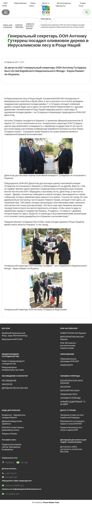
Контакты (46, 18)
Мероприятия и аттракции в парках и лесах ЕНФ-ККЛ (72, 422)
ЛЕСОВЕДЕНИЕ (9, 380)
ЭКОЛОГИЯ (7, 384)
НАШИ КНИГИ (66, 365)
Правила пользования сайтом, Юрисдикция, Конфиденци (11, 447)
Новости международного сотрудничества (13, 362)
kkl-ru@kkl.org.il (9, 477)
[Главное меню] (6, 12)
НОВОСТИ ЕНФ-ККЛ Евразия (73, 333)
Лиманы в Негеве (9, 433)
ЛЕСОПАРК (65, 387)
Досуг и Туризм (45, 4)
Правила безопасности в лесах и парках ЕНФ (71, 428)
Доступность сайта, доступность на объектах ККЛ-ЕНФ (71, 449)
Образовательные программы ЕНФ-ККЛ (69, 360)
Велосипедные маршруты (63, 4)
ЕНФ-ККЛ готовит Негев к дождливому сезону (13, 428)
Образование (20, 3)
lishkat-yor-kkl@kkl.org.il (13, 485)
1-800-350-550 (9, 473)
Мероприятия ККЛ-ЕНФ (12, 339)
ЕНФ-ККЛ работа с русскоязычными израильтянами (68, 345)
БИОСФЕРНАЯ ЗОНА (69, 390)
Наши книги (32, 4)
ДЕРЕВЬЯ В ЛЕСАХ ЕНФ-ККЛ (15, 388)
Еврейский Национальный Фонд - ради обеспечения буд (14, 334)
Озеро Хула (82, 4)
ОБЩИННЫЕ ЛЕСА (68, 394)
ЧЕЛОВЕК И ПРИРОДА (70, 398)
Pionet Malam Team (51, 502)
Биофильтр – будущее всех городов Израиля (13, 416)
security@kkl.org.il (10, 494)
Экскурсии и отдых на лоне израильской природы (72, 416)
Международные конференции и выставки (13, 368)
